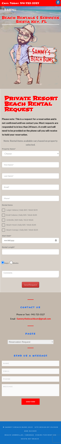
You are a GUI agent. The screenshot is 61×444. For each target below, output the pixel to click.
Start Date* (6, 236)
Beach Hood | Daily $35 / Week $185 (19, 225)
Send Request (30, 284)
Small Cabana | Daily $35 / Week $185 (19, 215)
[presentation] (20, 409)
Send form (30, 402)
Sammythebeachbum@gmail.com (34, 318)
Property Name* (9, 149)
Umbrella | (17, 220)
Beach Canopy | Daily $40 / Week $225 (20, 230)
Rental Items (7, 205)
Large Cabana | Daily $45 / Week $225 (20, 210)
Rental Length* (8, 247)
